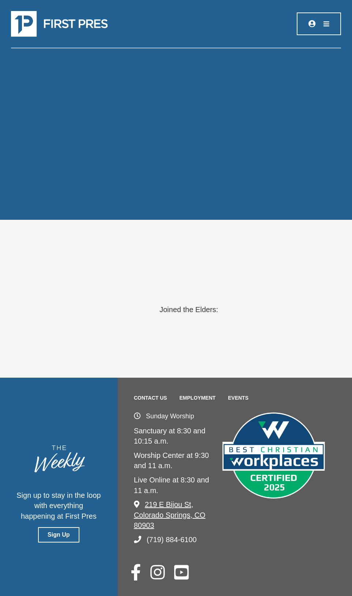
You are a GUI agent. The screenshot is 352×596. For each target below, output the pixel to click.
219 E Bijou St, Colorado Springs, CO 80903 (170, 514)
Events (238, 398)
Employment (197, 398)
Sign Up (59, 535)
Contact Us (150, 398)
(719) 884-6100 (165, 540)
